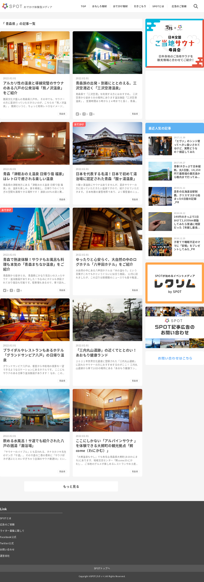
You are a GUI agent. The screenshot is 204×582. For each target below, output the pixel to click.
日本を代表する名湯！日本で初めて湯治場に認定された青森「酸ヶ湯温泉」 (106, 176)
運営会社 (5, 556)
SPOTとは (158, 6)
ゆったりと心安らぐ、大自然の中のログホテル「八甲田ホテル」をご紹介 (106, 262)
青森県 (62, 113)
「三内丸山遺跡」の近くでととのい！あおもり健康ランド (106, 353)
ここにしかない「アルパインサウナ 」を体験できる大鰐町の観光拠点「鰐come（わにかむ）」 (107, 445)
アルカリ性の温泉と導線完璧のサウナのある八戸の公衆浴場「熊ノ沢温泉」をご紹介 (33, 87)
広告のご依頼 (179, 6)
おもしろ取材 (99, 6)
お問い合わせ (7, 549)
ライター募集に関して (12, 531)
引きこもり (140, 6)
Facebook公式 (8, 537)
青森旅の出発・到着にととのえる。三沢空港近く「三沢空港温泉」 (106, 85)
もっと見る (71, 486)
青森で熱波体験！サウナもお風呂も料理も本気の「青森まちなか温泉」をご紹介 (33, 264)
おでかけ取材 (120, 6)
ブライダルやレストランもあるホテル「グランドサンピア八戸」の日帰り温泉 (33, 355)
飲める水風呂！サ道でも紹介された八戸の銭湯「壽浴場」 (33, 443)
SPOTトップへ (102, 568)
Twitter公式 (7, 543)
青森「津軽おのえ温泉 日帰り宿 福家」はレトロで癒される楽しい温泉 (34, 176)
